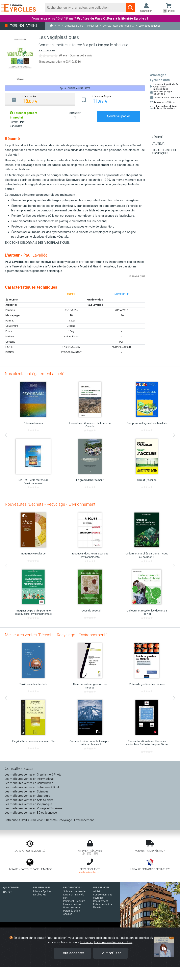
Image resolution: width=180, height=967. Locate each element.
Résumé (157, 137)
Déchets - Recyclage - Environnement (70, 820)
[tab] (40, 99)
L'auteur (158, 143)
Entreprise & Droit (16, 820)
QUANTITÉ (75, 113)
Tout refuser (110, 953)
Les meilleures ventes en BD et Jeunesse (31, 812)
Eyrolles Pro (39, 894)
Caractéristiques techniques (165, 152)
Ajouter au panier (118, 116)
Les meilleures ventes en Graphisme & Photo (33, 774)
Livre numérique (72, 904)
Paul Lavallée (46, 50)
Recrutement (100, 901)
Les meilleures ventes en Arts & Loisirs (29, 800)
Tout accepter (72, 953)
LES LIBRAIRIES (42, 887)
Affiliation (98, 891)
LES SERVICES (101, 887)
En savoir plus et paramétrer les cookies (106, 942)
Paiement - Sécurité (74, 901)
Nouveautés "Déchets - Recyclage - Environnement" (51, 504)
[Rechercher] (85, 7)
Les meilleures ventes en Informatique (29, 778)
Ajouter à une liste (75, 88)
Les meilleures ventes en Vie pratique (28, 804)
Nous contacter (72, 907)
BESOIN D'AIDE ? (72, 887)
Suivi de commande (74, 891)
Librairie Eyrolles (42, 891)
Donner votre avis (81, 55)
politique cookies (107, 938)
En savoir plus (136, 276)
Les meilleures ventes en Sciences (26, 791)
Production (37, 820)
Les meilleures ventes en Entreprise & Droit (32, 787)
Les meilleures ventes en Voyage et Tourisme (33, 808)
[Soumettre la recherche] (130, 7)
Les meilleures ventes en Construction (29, 783)
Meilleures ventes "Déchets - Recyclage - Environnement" (56, 634)
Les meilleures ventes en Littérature (27, 795)
